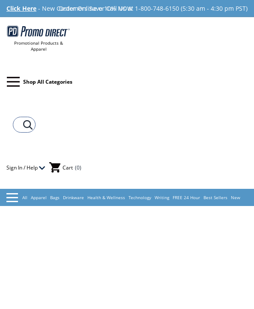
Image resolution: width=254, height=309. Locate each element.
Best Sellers (215, 197)
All (16, 197)
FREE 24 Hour (186, 197)
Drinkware (73, 197)
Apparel (39, 197)
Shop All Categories (39, 82)
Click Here (21, 8)
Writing (162, 197)
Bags (55, 197)
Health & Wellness (106, 197)
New (235, 197)
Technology (139, 197)
